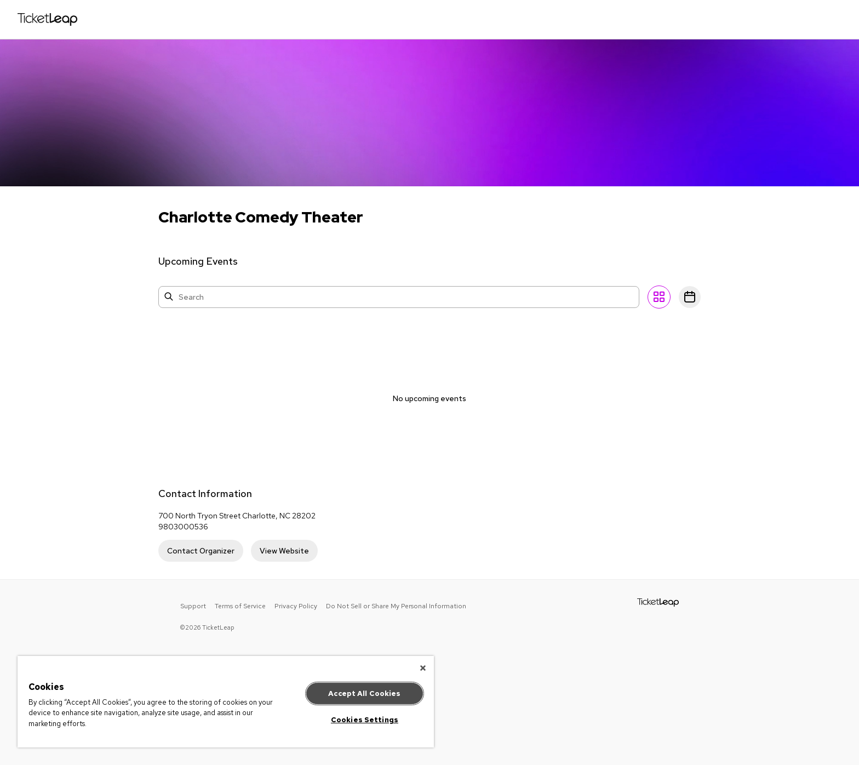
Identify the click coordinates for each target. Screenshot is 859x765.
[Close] (423, 668)
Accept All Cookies (364, 693)
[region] (226, 701)
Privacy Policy (295, 606)
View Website (284, 551)
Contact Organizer (200, 551)
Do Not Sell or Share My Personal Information (396, 606)
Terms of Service (240, 606)
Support (193, 606)
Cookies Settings (364, 719)
